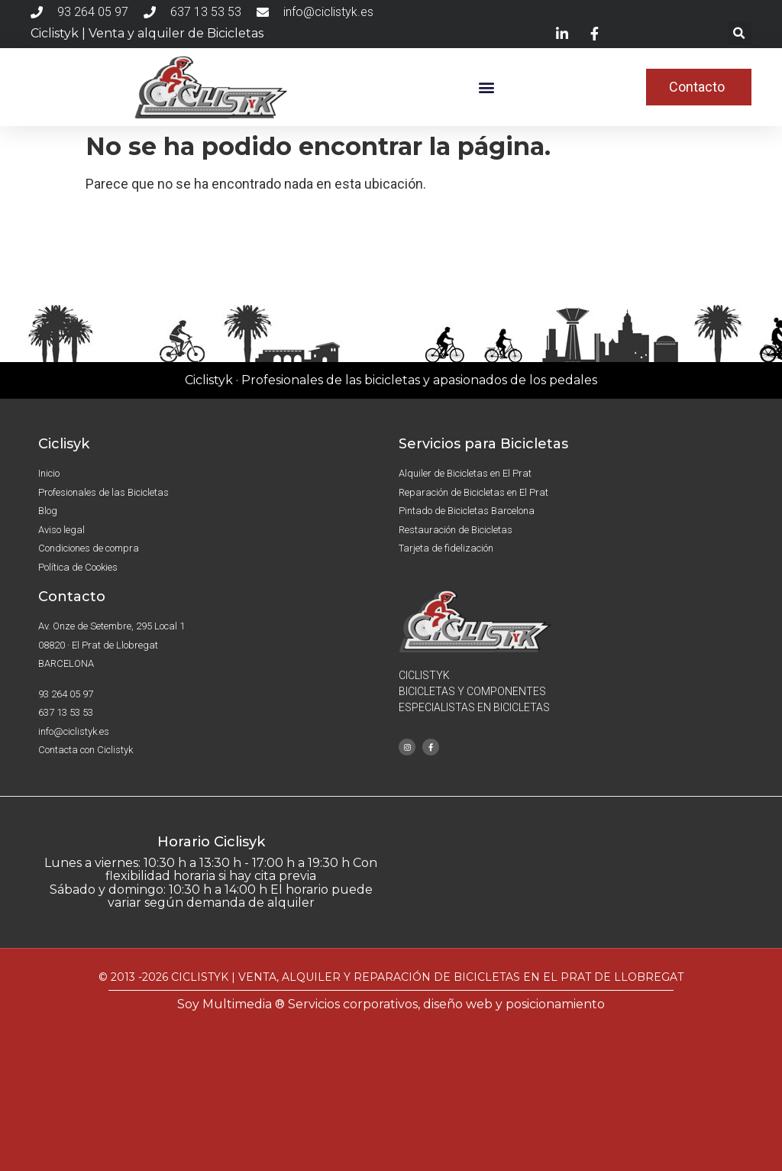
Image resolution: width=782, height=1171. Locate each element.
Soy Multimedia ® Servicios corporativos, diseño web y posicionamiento (391, 1004)
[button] (739, 33)
